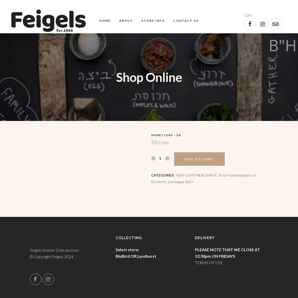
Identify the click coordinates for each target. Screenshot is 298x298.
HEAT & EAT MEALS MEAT (196, 175)
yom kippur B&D (180, 182)
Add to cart (199, 159)
